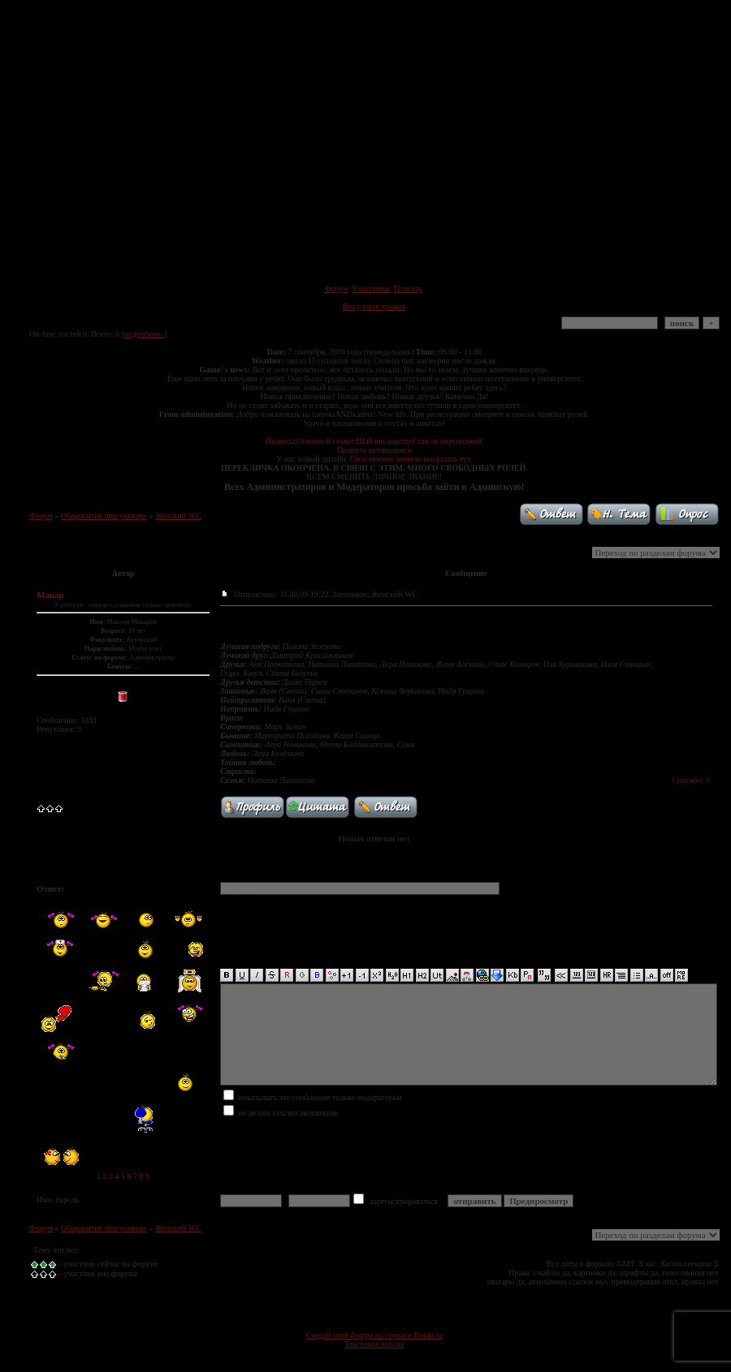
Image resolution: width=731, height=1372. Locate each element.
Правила (280, 441)
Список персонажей (447, 441)
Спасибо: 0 (691, 780)
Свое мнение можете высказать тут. (411, 458)
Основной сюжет (325, 441)
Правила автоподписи (374, 449)
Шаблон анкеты (384, 441)
